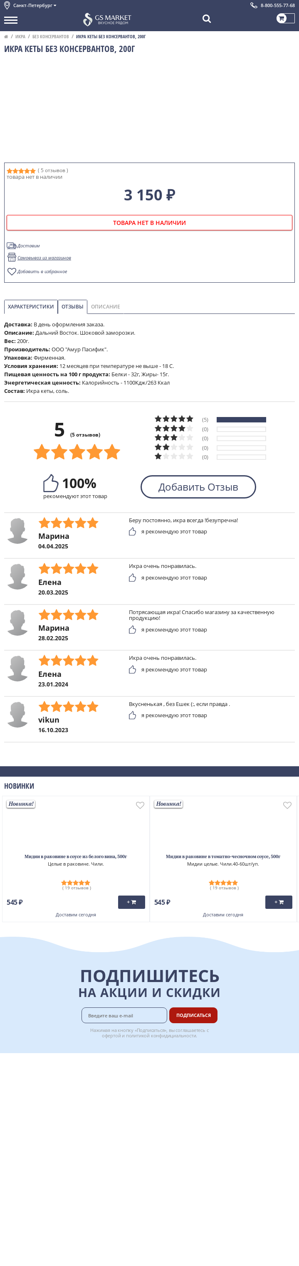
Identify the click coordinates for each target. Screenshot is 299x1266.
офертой (111, 1035)
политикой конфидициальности (161, 1035)
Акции (12, 1110)
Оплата (187, 1073)
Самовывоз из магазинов (44, 257)
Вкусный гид (194, 1110)
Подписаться (193, 1015)
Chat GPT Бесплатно (149, 1171)
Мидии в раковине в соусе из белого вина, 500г (76, 857)
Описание (105, 306)
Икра (20, 36)
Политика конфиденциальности (45, 1129)
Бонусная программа (206, 1082)
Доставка (190, 1064)
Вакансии (190, 1156)
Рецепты (189, 1101)
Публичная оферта (28, 1147)
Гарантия (190, 1092)
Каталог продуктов (28, 1064)
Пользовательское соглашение (44, 1119)
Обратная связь (24, 1092)
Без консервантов (50, 36)
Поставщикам (196, 1138)
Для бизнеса (194, 1147)
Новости (15, 1101)
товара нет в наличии (149, 223)
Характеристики (31, 306)
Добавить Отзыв (198, 487)
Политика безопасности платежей (48, 1138)
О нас (11, 1073)
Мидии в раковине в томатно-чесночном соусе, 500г (223, 857)
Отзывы (73, 306)
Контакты (16, 1082)
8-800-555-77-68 (278, 5)
